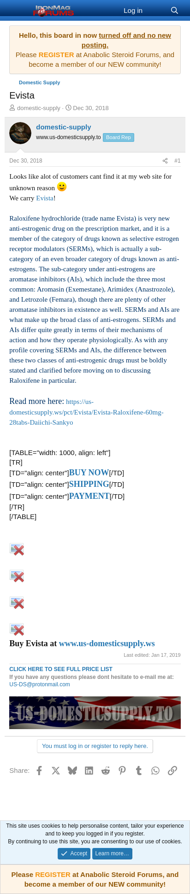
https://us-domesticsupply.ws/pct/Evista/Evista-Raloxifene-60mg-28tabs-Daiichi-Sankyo (86, 412)
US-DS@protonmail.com (39, 684)
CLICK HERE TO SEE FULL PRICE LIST (61, 669)
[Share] (165, 161)
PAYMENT (89, 496)
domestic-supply (38, 108)
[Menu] (17, 10)
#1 (177, 161)
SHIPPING (89, 484)
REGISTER (53, 874)
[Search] (174, 10)
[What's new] (156, 10)
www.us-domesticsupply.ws (107, 643)
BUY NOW (89, 472)
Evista (44, 198)
